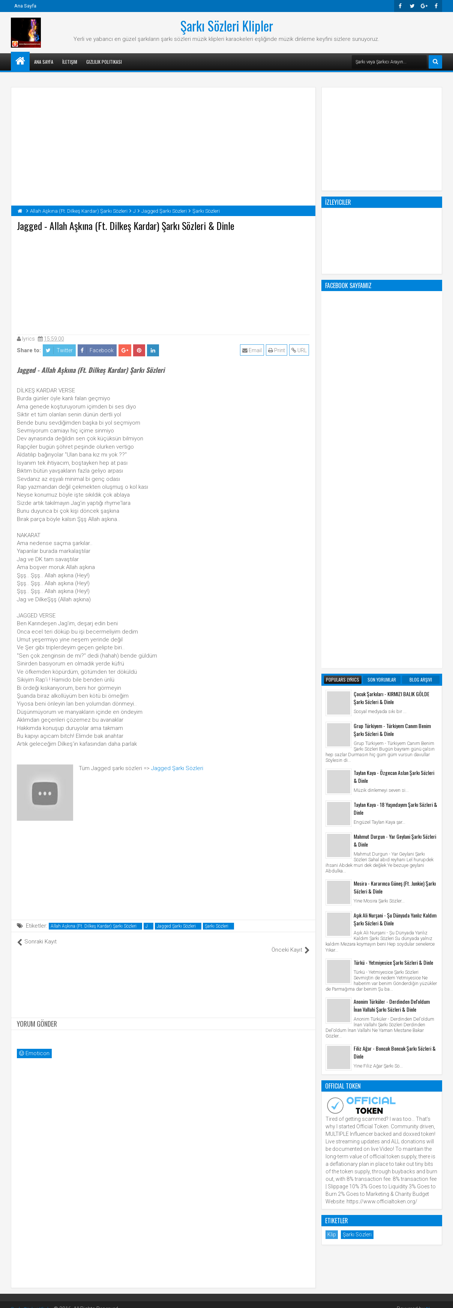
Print (277, 350)
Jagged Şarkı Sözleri (177, 768)
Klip (331, 933)
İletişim (69, 62)
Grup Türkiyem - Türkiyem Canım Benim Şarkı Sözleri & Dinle (392, 427)
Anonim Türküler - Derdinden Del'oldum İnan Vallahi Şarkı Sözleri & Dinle (392, 703)
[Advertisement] (163, 281)
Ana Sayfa (25, 6)
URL (300, 350)
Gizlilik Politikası (104, 62)
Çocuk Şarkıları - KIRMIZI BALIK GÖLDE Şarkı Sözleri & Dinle (391, 396)
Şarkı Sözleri (216, 926)
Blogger (433, 1300)
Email (252, 350)
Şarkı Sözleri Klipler (226, 25)
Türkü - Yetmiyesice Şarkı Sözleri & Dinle (393, 660)
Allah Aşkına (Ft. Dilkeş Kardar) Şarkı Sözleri (93, 926)
